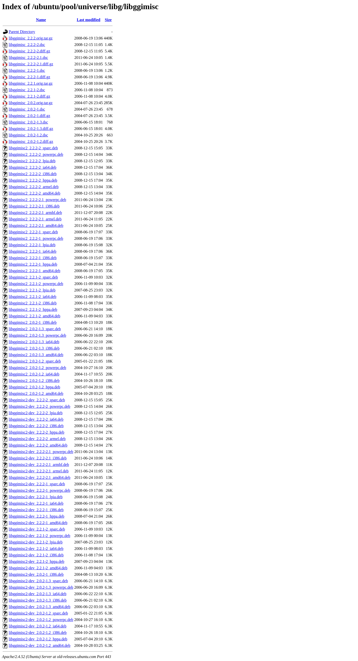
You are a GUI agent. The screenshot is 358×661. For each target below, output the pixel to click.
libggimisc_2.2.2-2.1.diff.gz (31, 64)
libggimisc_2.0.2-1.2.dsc (28, 135)
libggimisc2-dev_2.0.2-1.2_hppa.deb (38, 639)
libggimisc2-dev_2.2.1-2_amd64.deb (38, 568)
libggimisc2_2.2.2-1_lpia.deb (32, 245)
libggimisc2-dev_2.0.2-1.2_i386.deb (38, 632)
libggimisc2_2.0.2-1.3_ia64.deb (34, 342)
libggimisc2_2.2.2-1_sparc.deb (33, 232)
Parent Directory (22, 32)
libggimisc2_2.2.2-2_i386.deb (32, 174)
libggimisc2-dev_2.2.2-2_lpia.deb (35, 413)
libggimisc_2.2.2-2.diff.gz (29, 51)
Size (108, 20)
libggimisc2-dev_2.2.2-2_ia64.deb (36, 419)
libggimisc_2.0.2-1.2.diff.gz (31, 141)
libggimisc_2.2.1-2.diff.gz (29, 96)
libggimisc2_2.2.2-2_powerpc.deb (36, 154)
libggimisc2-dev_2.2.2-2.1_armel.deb (39, 471)
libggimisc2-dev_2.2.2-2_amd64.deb (38, 445)
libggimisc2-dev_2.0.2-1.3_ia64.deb (37, 594)
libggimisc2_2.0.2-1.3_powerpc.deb (37, 335)
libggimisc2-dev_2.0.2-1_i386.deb (36, 574)
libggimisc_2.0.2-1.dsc (27, 109)
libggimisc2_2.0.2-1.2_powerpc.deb (37, 368)
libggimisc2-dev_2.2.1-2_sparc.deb (37, 529)
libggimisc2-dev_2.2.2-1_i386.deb (36, 510)
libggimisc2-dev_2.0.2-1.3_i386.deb (38, 600)
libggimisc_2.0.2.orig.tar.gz (30, 103)
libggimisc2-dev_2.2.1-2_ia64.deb (36, 548)
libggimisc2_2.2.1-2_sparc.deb (33, 277)
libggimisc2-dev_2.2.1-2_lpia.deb (35, 542)
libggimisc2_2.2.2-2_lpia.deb (32, 161)
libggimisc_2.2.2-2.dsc (27, 44)
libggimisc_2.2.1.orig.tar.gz (30, 83)
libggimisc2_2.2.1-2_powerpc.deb (36, 284)
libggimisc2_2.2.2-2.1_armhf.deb (35, 212)
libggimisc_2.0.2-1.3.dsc (28, 122)
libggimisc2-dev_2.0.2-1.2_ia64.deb (37, 626)
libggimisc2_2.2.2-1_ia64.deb (32, 251)
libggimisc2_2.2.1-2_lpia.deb (32, 290)
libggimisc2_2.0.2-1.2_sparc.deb (35, 361)
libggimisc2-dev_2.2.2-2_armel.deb (37, 439)
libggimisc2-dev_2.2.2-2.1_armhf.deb (39, 464)
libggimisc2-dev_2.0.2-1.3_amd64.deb (39, 607)
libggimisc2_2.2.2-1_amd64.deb (34, 271)
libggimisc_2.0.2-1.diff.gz (29, 116)
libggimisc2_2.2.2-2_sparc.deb (33, 148)
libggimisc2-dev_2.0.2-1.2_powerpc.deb (41, 620)
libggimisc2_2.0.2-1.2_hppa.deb (34, 387)
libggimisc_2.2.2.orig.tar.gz (30, 38)
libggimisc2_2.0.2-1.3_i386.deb (34, 348)
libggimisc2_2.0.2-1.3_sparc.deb (35, 329)
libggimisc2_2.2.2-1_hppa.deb (33, 264)
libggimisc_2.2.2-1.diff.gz (29, 77)
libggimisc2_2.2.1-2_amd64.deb (34, 316)
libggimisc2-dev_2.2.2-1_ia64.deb (36, 503)
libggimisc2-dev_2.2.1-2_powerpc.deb (39, 536)
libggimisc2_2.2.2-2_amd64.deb (34, 193)
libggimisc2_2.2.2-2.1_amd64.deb (36, 225)
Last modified (88, 20)
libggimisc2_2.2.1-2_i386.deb (32, 303)
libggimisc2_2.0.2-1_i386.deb (32, 322)
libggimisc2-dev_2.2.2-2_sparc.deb (37, 400)
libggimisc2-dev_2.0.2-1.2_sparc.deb (38, 613)
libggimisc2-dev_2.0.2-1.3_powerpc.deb (41, 587)
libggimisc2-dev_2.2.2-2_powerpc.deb (39, 406)
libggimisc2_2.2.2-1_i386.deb (32, 258)
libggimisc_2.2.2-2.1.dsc (28, 57)
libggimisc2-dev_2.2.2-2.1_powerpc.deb (41, 452)
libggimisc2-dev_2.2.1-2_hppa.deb (36, 561)
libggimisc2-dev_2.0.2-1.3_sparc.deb (38, 581)
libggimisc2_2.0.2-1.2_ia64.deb (34, 374)
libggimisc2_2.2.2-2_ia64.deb (32, 167)
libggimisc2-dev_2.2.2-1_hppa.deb (36, 516)
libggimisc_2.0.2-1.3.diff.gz (31, 128)
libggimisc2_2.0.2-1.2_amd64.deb (36, 393)
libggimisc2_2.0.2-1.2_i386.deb (34, 380)
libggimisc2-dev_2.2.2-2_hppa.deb (36, 432)
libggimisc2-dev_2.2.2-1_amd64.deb (38, 523)
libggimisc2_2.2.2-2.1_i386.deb (34, 206)
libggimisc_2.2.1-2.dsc (27, 90)
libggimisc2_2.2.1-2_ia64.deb (32, 296)
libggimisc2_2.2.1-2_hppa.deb (33, 309)
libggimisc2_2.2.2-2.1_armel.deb (35, 219)
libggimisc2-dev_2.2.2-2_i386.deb (36, 426)
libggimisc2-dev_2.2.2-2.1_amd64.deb (39, 477)
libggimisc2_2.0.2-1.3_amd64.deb (36, 355)
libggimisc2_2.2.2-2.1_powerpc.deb (37, 200)
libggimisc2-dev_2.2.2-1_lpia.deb (35, 497)
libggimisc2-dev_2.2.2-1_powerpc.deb (39, 490)
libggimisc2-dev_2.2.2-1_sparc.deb (37, 484)
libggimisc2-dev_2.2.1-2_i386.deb (36, 555)
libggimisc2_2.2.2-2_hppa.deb (33, 180)
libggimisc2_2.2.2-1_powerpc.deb (36, 238)
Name (41, 20)
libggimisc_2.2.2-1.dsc (27, 70)
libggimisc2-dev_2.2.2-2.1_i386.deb (38, 458)
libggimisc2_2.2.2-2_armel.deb (33, 187)
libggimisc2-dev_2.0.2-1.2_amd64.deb (39, 645)
